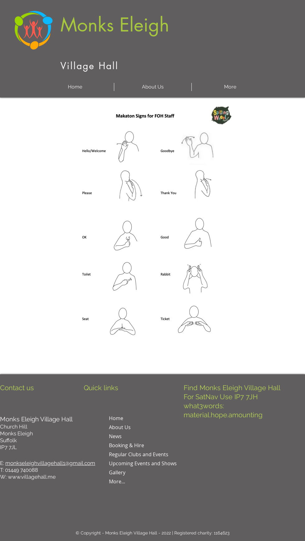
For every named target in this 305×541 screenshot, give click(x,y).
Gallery (117, 472)
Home (116, 418)
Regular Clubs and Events (138, 454)
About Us (120, 427)
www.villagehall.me (32, 477)
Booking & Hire (126, 445)
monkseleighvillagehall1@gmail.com (50, 463)
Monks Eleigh (114, 24)
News (115, 436)
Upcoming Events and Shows (143, 463)
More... (117, 481)
